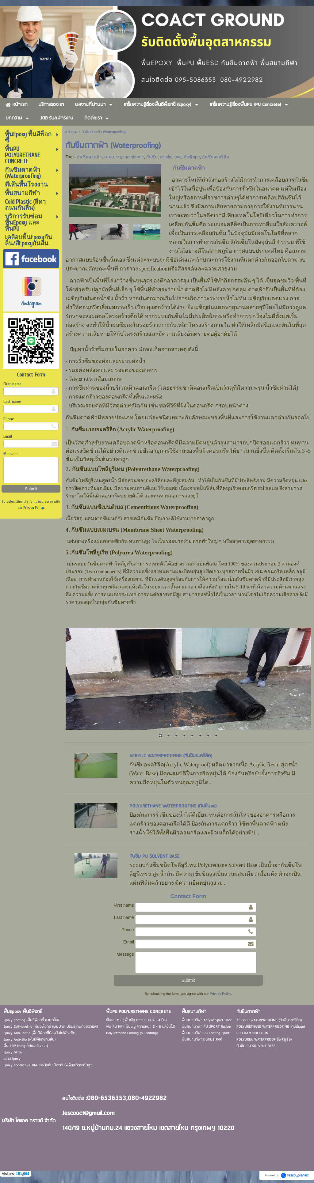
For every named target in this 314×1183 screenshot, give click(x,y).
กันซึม (152, 156)
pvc (177, 156)
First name (12, 384)
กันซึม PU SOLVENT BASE (154, 856)
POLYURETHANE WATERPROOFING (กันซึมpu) (173, 806)
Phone (8, 418)
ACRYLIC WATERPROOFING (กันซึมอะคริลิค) (171, 756)
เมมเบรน (112, 156)
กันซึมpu (192, 156)
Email (7, 436)
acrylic (166, 156)
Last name (12, 401)
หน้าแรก (71, 132)
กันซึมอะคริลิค (215, 156)
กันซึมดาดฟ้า (89, 156)
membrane (133, 156)
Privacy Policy (33, 508)
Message (11, 453)
